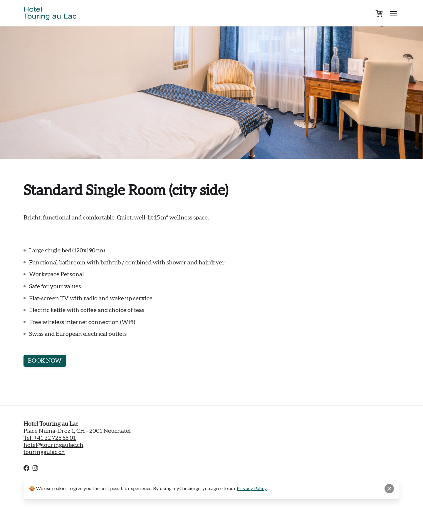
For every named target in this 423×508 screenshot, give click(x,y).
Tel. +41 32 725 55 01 (50, 438)
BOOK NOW (45, 361)
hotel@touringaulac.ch (53, 445)
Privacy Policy (252, 488)
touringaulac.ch (44, 452)
